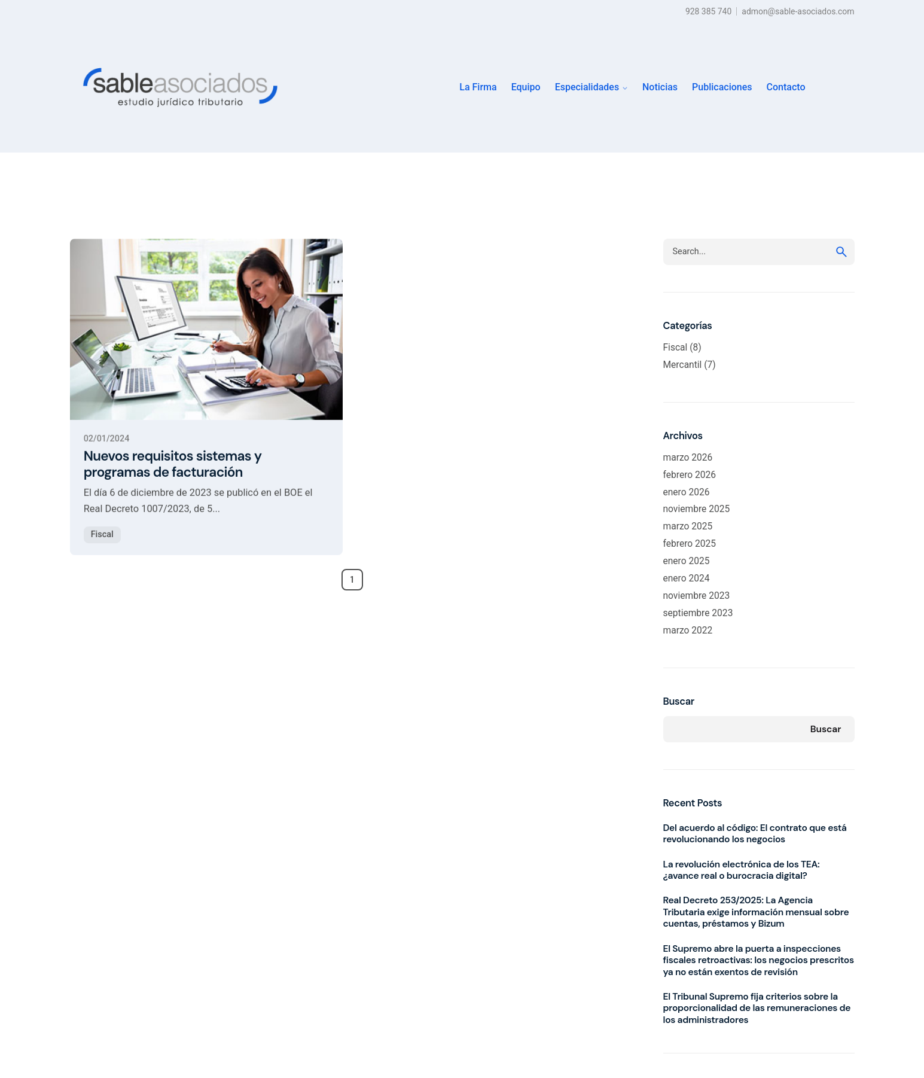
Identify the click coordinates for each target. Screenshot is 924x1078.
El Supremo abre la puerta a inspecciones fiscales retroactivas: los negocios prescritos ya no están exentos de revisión (758, 960)
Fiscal (102, 546)
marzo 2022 (688, 630)
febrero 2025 (689, 543)
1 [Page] (351, 580)
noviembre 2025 (696, 509)
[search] (841, 252)
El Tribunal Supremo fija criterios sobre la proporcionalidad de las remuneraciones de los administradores (757, 1008)
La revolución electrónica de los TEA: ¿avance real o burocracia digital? (741, 870)
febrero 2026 (689, 475)
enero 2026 (686, 492)
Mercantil (682, 365)
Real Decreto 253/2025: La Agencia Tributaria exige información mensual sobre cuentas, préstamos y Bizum (756, 912)
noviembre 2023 (696, 595)
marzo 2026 (688, 457)
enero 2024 (686, 578)
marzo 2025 (688, 526)
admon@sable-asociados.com (798, 11)
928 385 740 (708, 11)
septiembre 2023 (698, 613)
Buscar (678, 701)
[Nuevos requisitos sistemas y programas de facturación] (206, 340)
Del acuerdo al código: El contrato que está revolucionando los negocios (755, 833)
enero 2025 (686, 561)
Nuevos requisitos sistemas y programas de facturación (173, 475)
